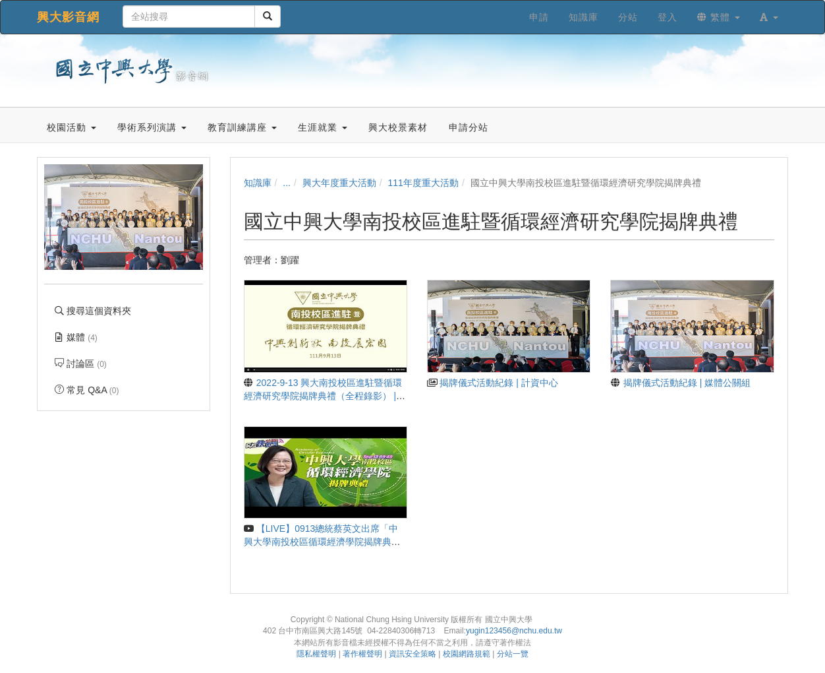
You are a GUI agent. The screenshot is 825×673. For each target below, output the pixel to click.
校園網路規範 (466, 653)
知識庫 (257, 182)
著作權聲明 (362, 653)
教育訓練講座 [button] (242, 127)
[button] (769, 17)
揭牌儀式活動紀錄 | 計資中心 (492, 382)
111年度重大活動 (423, 182)
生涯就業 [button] (322, 127)
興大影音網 (68, 17)
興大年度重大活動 (339, 182)
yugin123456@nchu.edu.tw (514, 630)
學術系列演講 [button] (151, 127)
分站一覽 (512, 653)
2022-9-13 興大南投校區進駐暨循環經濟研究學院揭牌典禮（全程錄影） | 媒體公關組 (323, 395)
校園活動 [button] (71, 127)
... (287, 182)
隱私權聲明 (316, 653)
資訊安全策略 (412, 653)
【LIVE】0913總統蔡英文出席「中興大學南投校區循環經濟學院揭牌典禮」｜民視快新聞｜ (321, 541)
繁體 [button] (718, 17)
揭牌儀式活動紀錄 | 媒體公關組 (680, 382)
